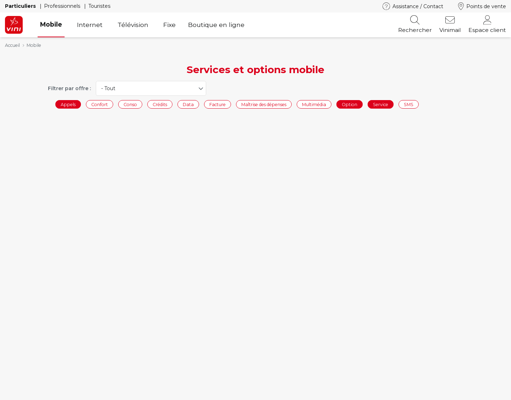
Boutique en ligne (216, 24)
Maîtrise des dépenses (263, 104)
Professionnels (63, 6)
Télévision (132, 24)
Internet (90, 24)
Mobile (51, 24)
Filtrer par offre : (69, 88)
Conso (130, 104)
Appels (68, 104)
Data (188, 104)
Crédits (160, 104)
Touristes (99, 6)
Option (349, 104)
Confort (99, 104)
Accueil (12, 45)
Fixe (169, 24)
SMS (408, 104)
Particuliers (21, 6)
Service (380, 104)
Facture (217, 104)
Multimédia (314, 104)
